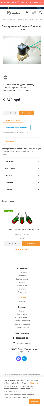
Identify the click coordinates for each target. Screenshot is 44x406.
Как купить (22, 314)
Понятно (34, 401)
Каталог (22, 298)
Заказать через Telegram (16, 127)
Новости (22, 275)
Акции (22, 301)
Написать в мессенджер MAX (18, 358)
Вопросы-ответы (22, 327)
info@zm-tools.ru (24, 343)
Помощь (22, 307)
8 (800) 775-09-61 (23, 338)
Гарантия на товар (22, 324)
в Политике (34, 383)
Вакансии (22, 292)
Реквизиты (22, 285)
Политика (22, 289)
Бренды (22, 282)
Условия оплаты (22, 317)
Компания (22, 268)
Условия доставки (22, 320)
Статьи (22, 311)
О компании (22, 272)
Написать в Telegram (24, 358)
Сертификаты (22, 279)
